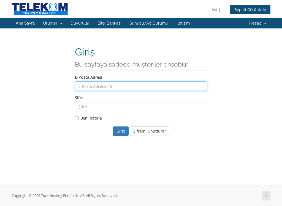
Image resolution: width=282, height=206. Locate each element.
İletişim (183, 23)
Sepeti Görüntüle (250, 9)
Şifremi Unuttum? (149, 131)
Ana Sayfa (25, 23)
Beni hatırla (88, 118)
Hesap (257, 23)
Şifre (79, 97)
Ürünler (52, 23)
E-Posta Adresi (88, 77)
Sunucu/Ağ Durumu (148, 23)
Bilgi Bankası (109, 23)
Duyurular (79, 23)
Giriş (216, 9)
